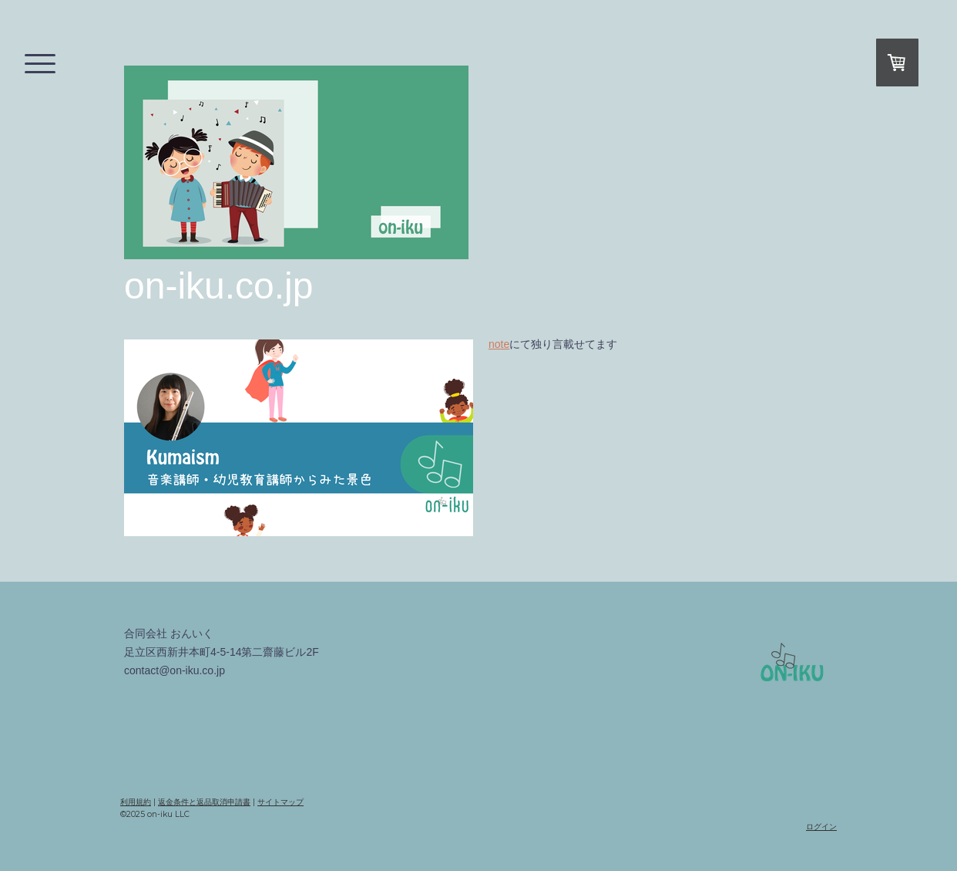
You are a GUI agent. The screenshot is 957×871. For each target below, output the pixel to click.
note (499, 344)
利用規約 (135, 802)
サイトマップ (280, 802)
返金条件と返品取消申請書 (204, 802)
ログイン (821, 827)
